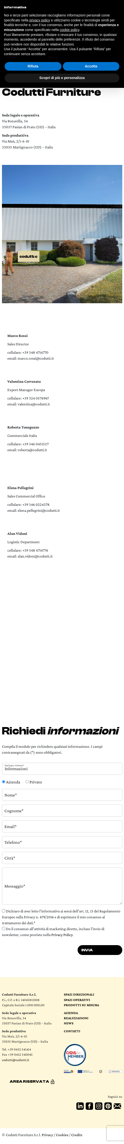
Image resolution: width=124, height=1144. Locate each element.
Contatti (72, 1031)
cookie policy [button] (69, 30)
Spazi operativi (77, 1000)
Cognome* (14, 810)
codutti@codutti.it (15, 1060)
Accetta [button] (91, 66)
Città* (9, 857)
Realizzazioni (76, 1018)
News (68, 1023)
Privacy (47, 1135)
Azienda (71, 1013)
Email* (10, 826)
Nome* (10, 794)
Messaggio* (14, 886)
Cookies (62, 1135)
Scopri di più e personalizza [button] (61, 78)
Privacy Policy (61, 935)
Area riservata (32, 1081)
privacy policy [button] (39, 20)
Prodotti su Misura (81, 1005)
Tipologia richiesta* (14, 765)
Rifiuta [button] (33, 66)
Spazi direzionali (79, 994)
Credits (76, 1135)
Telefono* (13, 842)
